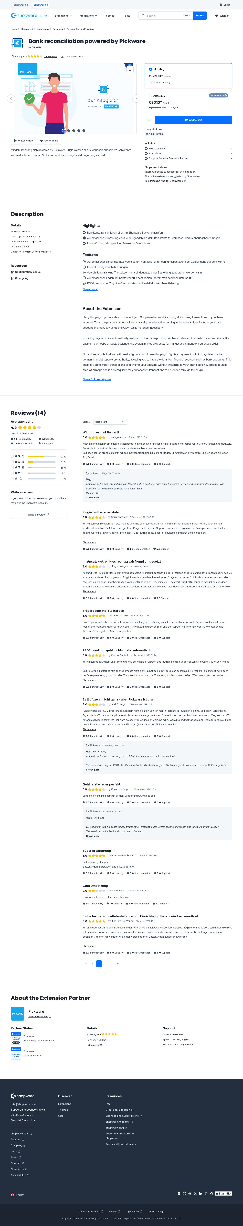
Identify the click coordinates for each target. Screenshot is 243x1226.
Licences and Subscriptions (124, 1115)
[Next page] (110, 963)
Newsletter (19, 1169)
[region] (73, 98)
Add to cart (193, 120)
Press (16, 1157)
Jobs (15, 1151)
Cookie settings (156, 1211)
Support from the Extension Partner (166, 158)
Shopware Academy (119, 1121)
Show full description (97, 379)
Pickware (36, 47)
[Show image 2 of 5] (68, 130)
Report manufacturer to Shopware (120, 1136)
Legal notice (134, 1211)
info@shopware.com (23, 1104)
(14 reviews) (50, 56)
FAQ (108, 1103)
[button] (90, 289)
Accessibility (20, 1175)
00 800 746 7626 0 (22, 1114)
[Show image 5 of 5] (83, 130)
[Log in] (224, 4)
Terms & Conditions (91, 1211)
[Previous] (11, 98)
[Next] (136, 98)
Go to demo (49, 140)
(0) (19, 478)
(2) (19, 467)
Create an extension (119, 1110)
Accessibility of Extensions (121, 1144)
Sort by (86, 422)
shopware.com (21, 1133)
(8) (19, 456)
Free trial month (155, 148)
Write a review (38, 514)
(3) (19, 462)
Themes (63, 1109)
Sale (61, 1115)
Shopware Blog (116, 1127)
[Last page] (117, 963)
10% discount (218, 95)
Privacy (114, 1211)
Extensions (64, 1103)
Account (17, 1139)
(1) (19, 473)
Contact (17, 1163)
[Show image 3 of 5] (73, 130)
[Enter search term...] (166, 16)
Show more (93, 497)
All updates (153, 153)
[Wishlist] (222, 16)
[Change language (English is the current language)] (18, 1194)
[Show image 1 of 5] (63, 130)
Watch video (23, 140)
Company (18, 1145)
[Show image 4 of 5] (78, 130)
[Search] (200, 16)
